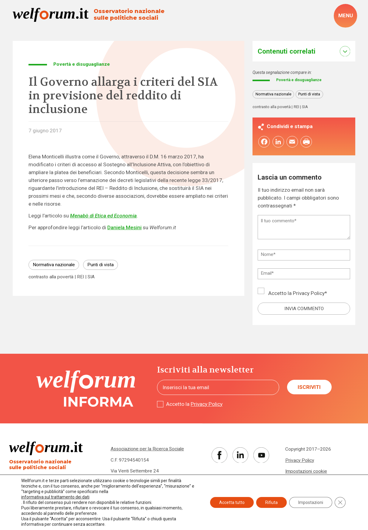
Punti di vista (100, 264)
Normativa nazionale (54, 264)
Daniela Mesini (124, 227)
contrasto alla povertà (50, 277)
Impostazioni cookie (306, 472)
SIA (91, 277)
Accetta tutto (232, 502)
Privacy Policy (309, 294)
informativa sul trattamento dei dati (55, 497)
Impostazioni (310, 502)
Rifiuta (271, 502)
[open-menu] (345, 16)
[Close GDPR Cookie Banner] (340, 502)
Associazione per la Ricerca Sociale (147, 450)
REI (80, 277)
